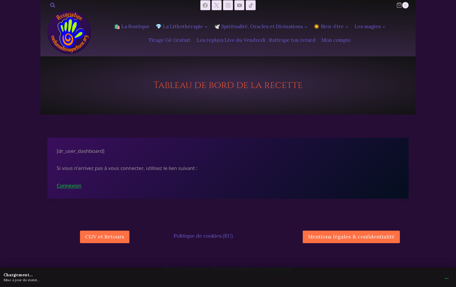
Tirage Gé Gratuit (169, 40)
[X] (217, 5)
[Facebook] (205, 5)
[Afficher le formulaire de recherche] (52, 5)
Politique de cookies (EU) (203, 236)
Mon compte (336, 40)
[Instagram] (228, 5)
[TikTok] (251, 5)
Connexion (69, 185)
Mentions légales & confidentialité (351, 236)
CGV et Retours (104, 236)
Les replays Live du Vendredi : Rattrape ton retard (256, 40)
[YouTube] (239, 5)
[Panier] (402, 5)
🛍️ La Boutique (132, 26)
